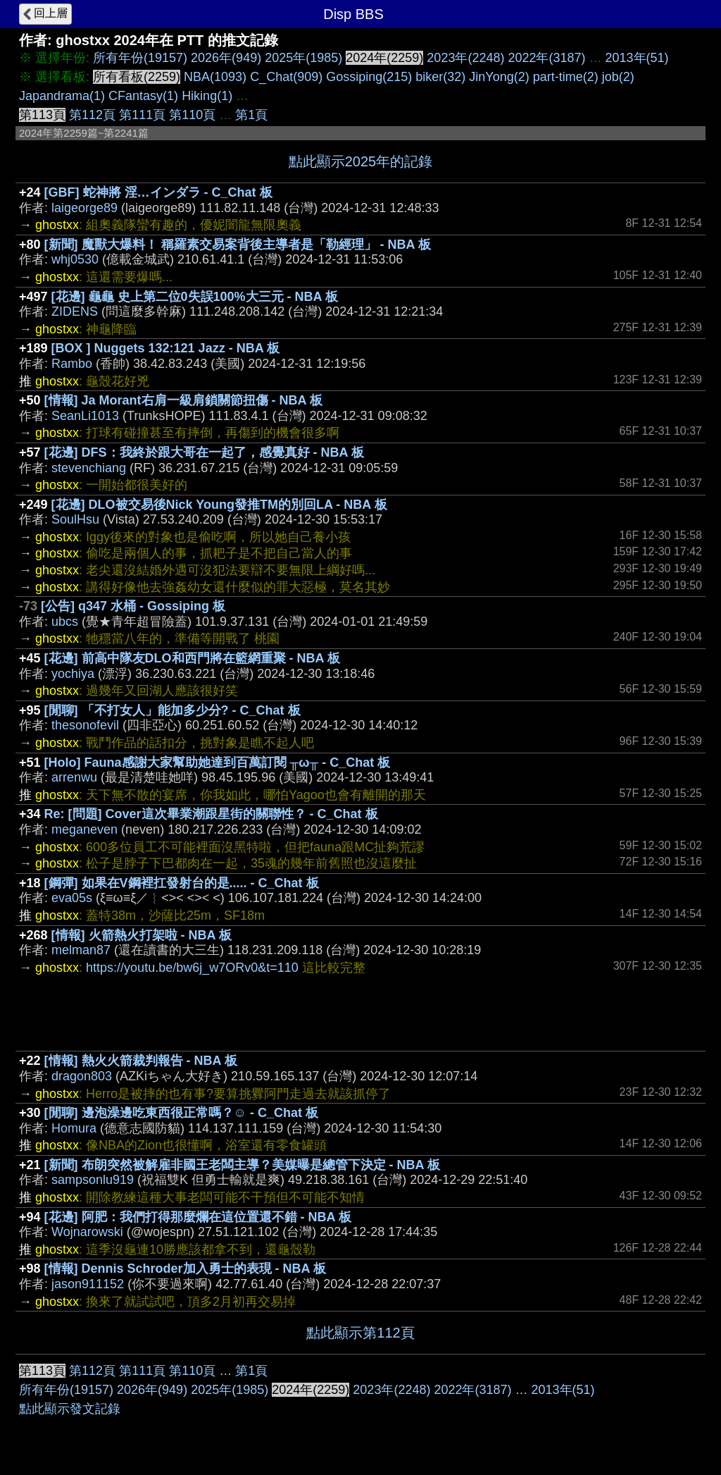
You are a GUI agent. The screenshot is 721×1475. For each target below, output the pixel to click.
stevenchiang (88, 468)
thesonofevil (85, 725)
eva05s (71, 898)
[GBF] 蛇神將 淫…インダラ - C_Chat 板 (158, 192)
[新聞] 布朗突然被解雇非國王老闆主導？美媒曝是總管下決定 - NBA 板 (242, 1165)
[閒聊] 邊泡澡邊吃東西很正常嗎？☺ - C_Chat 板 (181, 1113)
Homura (73, 1128)
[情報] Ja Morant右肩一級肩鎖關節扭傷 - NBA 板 (183, 400)
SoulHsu (75, 519)
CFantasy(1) (143, 96)
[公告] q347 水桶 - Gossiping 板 (133, 606)
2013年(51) (637, 58)
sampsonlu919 (92, 1180)
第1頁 (251, 115)
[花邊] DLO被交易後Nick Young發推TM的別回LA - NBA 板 (219, 505)
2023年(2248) (465, 58)
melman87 (81, 950)
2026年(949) (226, 58)
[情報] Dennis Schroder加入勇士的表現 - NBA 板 (185, 1268)
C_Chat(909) (286, 77)
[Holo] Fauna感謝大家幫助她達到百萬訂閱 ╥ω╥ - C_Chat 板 (217, 762)
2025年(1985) (303, 58)
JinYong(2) (499, 77)
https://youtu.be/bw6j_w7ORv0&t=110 (192, 968)
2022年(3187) (546, 58)
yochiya (72, 674)
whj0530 (75, 259)
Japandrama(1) (62, 96)
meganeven (84, 829)
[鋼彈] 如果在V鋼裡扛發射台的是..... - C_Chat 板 (181, 883)
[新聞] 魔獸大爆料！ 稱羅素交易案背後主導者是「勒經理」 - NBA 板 (237, 244)
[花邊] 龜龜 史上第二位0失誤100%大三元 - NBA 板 (194, 297)
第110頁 (192, 115)
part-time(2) (565, 77)
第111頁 (142, 115)
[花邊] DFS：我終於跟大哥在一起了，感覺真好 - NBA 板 (204, 452)
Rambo (71, 364)
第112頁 (92, 115)
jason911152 (87, 1284)
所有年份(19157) (140, 58)
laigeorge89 (84, 208)
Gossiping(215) (369, 77)
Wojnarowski (87, 1232)
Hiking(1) (207, 96)
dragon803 (81, 1076)
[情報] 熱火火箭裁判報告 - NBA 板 (140, 1061)
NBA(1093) (215, 77)
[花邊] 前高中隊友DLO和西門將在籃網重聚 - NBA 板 (192, 658)
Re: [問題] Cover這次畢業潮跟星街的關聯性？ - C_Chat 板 (211, 814)
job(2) (618, 77)
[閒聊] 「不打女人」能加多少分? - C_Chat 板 (172, 710)
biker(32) (440, 77)
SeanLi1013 (85, 416)
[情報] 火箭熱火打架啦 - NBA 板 (141, 935)
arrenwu (74, 777)
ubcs (64, 622)
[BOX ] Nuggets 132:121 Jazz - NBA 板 (165, 348)
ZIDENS (74, 311)
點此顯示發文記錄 (69, 1409)
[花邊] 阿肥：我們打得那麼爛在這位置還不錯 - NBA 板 (197, 1217)
